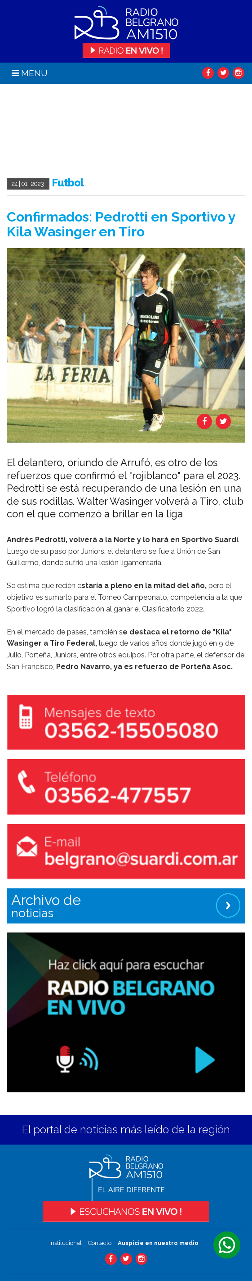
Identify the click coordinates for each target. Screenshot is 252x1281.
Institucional (65, 1243)
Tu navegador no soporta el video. (74, 131)
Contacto (99, 1243)
